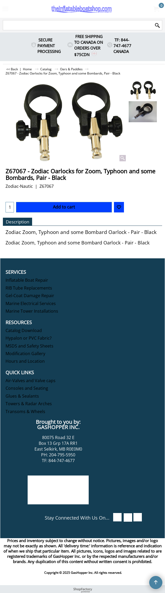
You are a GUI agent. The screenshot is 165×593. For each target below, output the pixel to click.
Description (17, 222)
